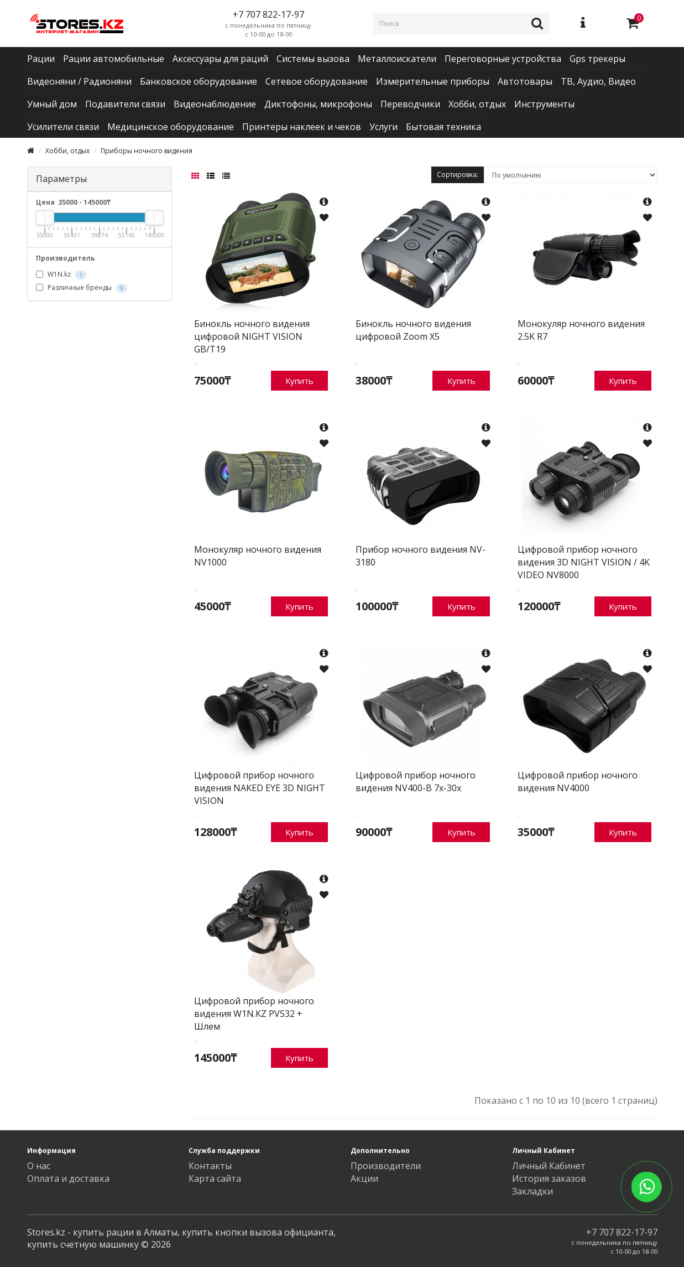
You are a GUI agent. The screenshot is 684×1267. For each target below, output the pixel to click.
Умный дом (52, 104)
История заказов (549, 1178)
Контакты (210, 1166)
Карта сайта (215, 1178)
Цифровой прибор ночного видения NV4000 (578, 781)
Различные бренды (81, 288)
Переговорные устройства (503, 59)
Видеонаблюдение (215, 104)
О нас (38, 1166)
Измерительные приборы (432, 81)
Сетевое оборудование (316, 81)
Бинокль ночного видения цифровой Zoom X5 (413, 330)
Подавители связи (125, 104)
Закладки (532, 1191)
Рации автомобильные (113, 59)
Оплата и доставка (68, 1178)
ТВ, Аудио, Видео (598, 81)
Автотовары (525, 81)
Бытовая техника (443, 127)
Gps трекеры (597, 59)
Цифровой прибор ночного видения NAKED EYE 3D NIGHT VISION (259, 788)
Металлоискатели (397, 59)
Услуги (383, 127)
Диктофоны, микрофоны (318, 104)
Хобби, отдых (477, 104)
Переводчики (410, 104)
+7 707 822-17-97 (621, 1232)
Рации (41, 59)
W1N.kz (61, 274)
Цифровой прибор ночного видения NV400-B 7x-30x (416, 781)
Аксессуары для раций (220, 59)
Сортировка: (457, 174)
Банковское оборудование (198, 81)
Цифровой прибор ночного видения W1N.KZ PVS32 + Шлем (254, 1013)
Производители (386, 1166)
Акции (364, 1178)
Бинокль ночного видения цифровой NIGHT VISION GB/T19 (252, 336)
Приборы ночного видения (146, 150)
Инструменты (544, 104)
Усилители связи (63, 127)
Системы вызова (312, 59)
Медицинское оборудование (170, 127)
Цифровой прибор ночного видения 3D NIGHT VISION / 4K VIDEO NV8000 (584, 562)
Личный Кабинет (549, 1166)
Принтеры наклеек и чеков (301, 127)
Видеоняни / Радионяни (79, 81)
